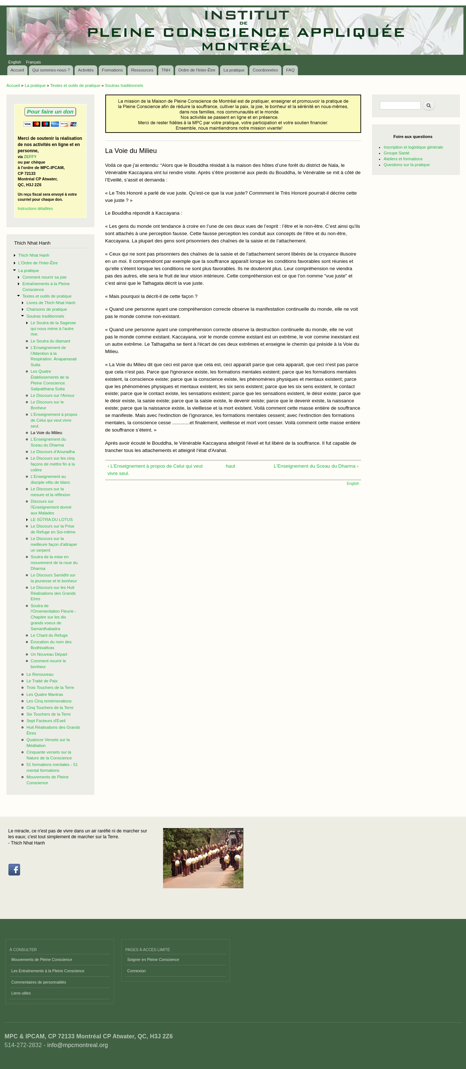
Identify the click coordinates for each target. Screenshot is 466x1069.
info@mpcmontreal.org (77, 1045)
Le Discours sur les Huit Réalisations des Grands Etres (53, 593)
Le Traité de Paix (41, 681)
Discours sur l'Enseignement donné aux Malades (51, 507)
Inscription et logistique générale (413, 147)
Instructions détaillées (35, 209)
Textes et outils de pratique (75, 85)
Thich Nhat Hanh (33, 255)
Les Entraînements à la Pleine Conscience (47, 971)
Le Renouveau (39, 674)
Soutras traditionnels (124, 85)
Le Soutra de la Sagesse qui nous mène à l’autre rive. (53, 329)
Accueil (17, 70)
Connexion (136, 971)
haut (230, 466)
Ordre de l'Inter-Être (196, 70)
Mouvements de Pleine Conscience (41, 959)
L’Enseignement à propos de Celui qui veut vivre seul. (54, 420)
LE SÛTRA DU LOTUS (52, 519)
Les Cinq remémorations (48, 701)
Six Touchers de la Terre (48, 714)
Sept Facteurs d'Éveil (45, 721)
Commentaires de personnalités (38, 982)
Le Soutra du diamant (50, 341)
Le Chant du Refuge (49, 635)
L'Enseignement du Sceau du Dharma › (316, 466)
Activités (86, 70)
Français (33, 62)
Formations (112, 70)
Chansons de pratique (46, 309)
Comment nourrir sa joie (44, 277)
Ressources (142, 70)
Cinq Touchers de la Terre (49, 707)
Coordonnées (265, 70)
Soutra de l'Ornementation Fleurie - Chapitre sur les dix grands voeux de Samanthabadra (53, 617)
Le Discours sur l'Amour (53, 395)
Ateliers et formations (403, 159)
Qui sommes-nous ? (51, 70)
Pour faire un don (50, 111)
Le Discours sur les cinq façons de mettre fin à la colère (53, 464)
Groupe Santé (397, 153)
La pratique (234, 70)
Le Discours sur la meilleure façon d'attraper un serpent (54, 544)
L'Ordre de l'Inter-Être (38, 263)
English (14, 62)
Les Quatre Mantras (44, 694)
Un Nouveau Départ (49, 654)
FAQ (290, 70)
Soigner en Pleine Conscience (153, 959)
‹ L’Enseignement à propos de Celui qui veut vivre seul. (154, 469)
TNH (166, 70)
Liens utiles (21, 993)
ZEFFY (30, 156)
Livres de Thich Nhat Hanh (50, 302)
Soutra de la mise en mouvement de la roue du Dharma (54, 563)
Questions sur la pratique (407, 164)
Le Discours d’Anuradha (53, 451)
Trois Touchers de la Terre (50, 687)
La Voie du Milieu (46, 432)
